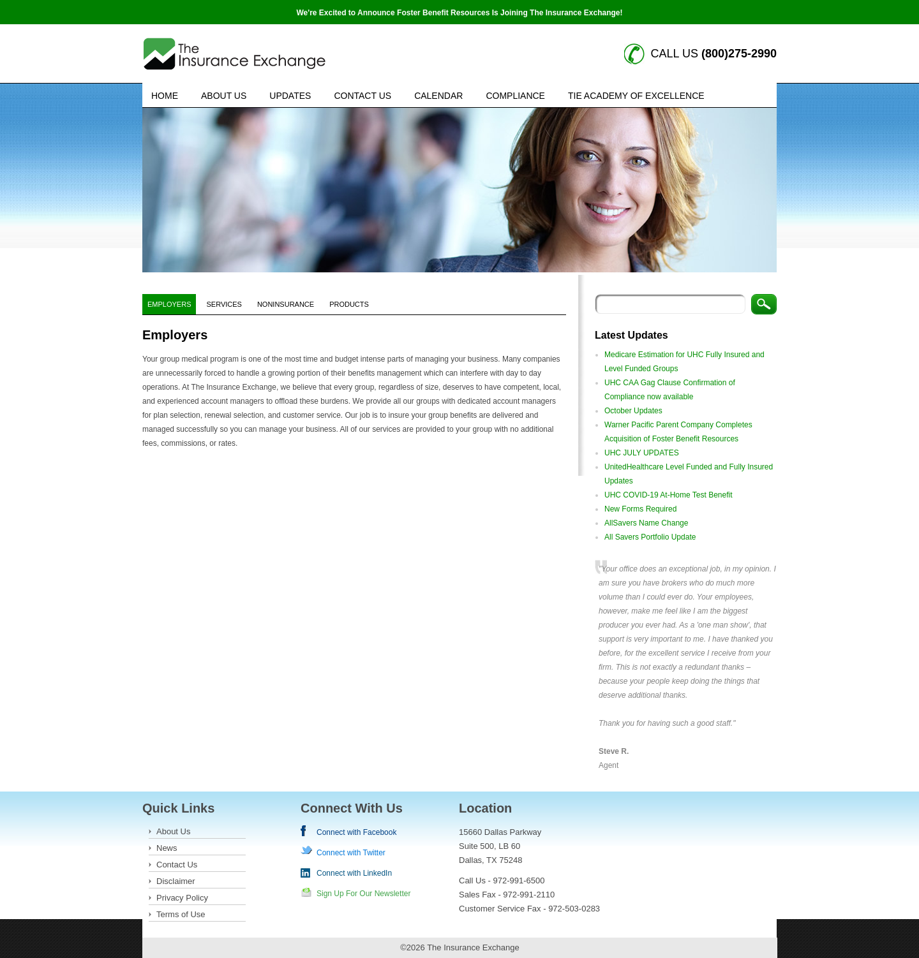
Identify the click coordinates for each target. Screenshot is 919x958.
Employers (169, 304)
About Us (223, 96)
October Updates (633, 410)
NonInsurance (285, 304)
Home (164, 96)
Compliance (515, 96)
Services (223, 304)
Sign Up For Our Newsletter (363, 893)
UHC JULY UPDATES (641, 452)
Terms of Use (180, 914)
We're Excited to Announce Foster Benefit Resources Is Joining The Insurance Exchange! (460, 12)
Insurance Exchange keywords (234, 54)
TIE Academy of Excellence (636, 96)
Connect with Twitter (351, 852)
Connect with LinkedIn (354, 873)
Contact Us (362, 96)
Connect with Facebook (356, 832)
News (166, 848)
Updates (290, 96)
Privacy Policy (182, 898)
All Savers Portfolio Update (650, 537)
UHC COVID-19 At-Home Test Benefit (668, 494)
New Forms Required (640, 509)
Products (349, 304)
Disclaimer (175, 881)
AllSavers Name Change (646, 523)
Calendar (438, 96)
